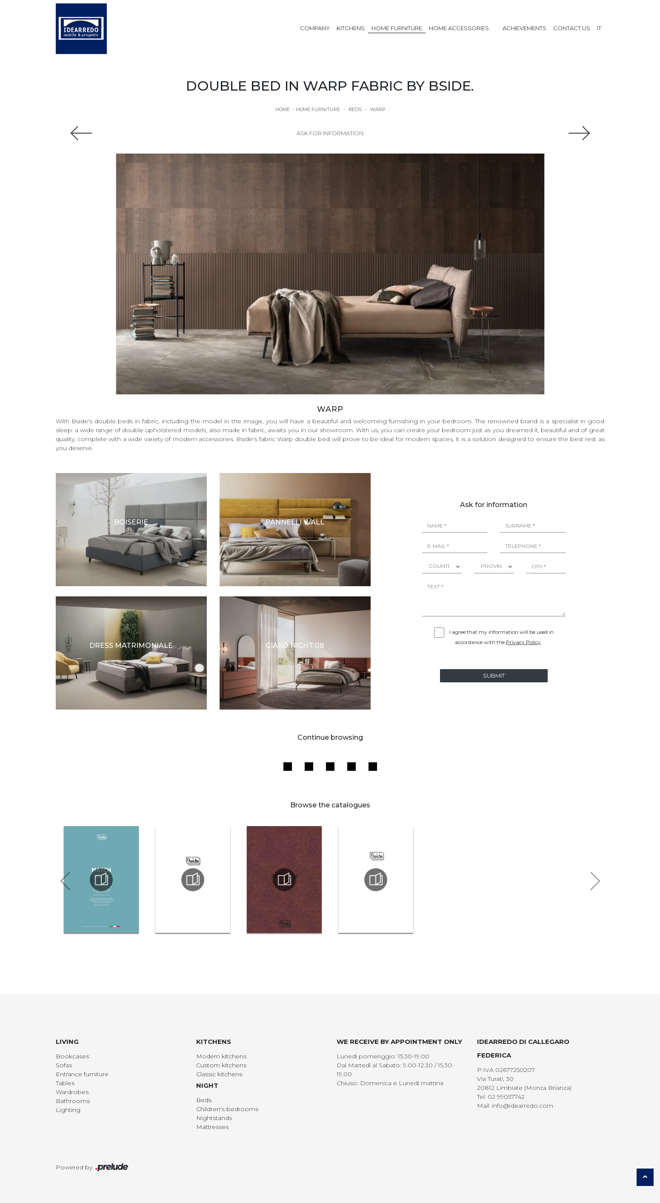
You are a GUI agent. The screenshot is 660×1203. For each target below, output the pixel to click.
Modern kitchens (221, 1056)
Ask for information (330, 133)
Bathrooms (73, 1101)
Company (315, 28)
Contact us (571, 28)
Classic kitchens (219, 1074)
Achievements (524, 28)
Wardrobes (72, 1092)
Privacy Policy (523, 642)
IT (599, 28)
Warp (377, 109)
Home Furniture (396, 28)
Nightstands (214, 1118)
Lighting (68, 1110)
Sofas (64, 1065)
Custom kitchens (221, 1065)
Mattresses (212, 1127)
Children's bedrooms (227, 1109)
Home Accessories (459, 28)
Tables (65, 1083)
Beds (355, 109)
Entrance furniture (82, 1074)
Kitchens (351, 28)
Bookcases (72, 1056)
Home (282, 109)
